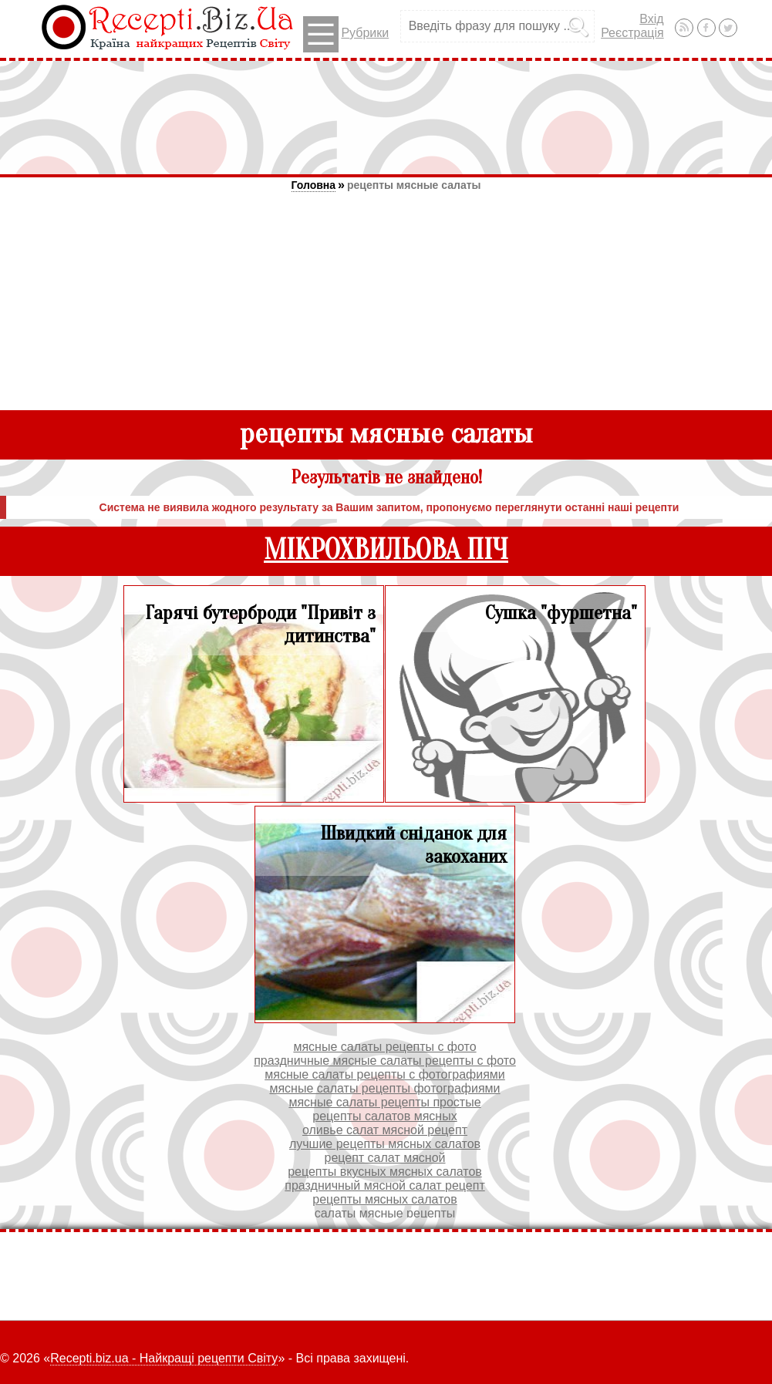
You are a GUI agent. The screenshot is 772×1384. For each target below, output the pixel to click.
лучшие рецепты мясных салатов (384, 1143)
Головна (314, 185)
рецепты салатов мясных (384, 1116)
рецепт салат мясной (384, 1157)
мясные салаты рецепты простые (384, 1102)
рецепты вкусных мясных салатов (385, 1171)
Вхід (651, 18)
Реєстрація (632, 32)
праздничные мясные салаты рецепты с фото (385, 1060)
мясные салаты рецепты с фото (384, 1046)
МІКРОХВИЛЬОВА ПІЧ (386, 550)
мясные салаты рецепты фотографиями (384, 1088)
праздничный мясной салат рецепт (384, 1185)
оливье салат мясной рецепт (384, 1129)
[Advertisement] (386, 117)
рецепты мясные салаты (414, 185)
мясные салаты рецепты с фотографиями (385, 1074)
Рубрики (346, 34)
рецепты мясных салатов (384, 1199)
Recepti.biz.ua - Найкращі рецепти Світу (164, 1358)
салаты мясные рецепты (385, 1213)
